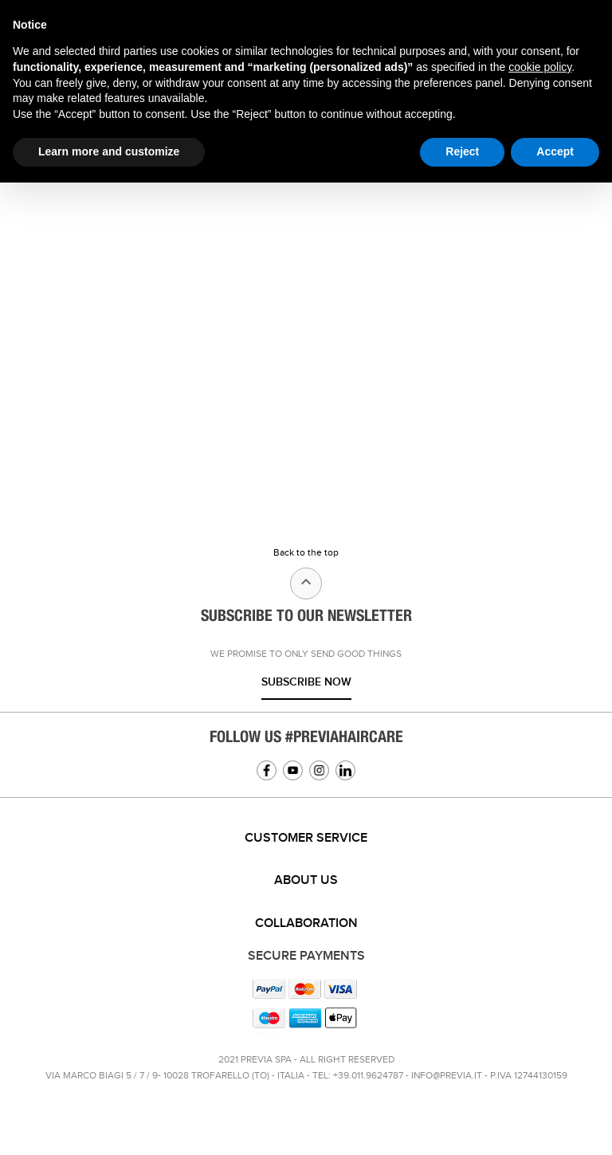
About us (306, 880)
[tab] (306, 838)
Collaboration (306, 923)
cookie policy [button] (539, 67)
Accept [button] (555, 151)
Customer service (306, 838)
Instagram (319, 770)
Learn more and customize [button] (108, 151)
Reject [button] (462, 151)
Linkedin (345, 770)
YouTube (293, 770)
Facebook (266, 770)
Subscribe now (306, 682)
